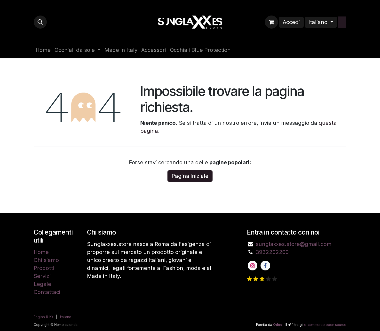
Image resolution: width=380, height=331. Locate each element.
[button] (40, 22)
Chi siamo (46, 260)
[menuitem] (43, 50)
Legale (42, 284)
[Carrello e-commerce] (271, 22)
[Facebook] (265, 265)
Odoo (278, 325)
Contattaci (47, 292)
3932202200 (272, 252)
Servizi (42, 276)
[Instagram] (252, 265)
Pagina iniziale (190, 176)
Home (41, 252)
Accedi (291, 22)
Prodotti (44, 268)
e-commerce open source (325, 325)
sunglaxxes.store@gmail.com (294, 244)
